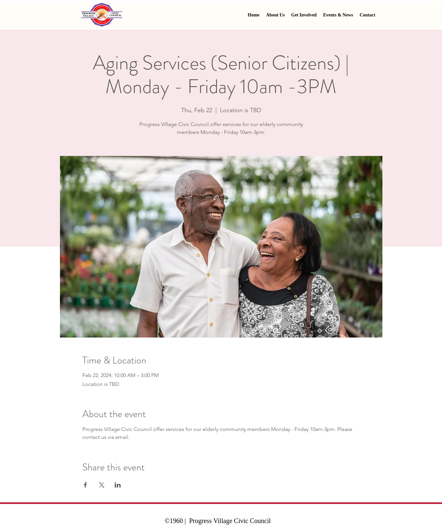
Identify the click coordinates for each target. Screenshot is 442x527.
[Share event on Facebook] (85, 485)
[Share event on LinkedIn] (118, 485)
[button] (304, 15)
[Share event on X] (101, 485)
